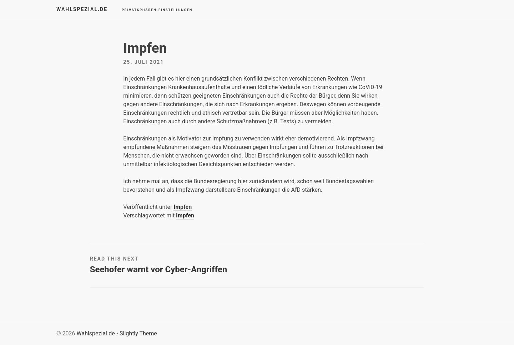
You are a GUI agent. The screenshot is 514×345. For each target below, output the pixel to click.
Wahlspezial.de (81, 9)
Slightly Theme (138, 333)
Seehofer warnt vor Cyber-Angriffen (158, 269)
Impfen (182, 207)
